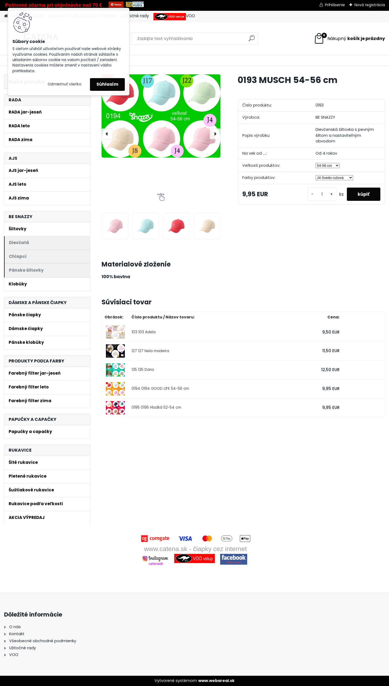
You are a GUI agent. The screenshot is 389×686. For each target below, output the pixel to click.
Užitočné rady (135, 16)
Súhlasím (107, 84)
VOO (174, 16)
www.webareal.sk (216, 680)
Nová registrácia (369, 5)
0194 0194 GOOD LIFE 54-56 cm (160, 388)
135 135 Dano (143, 369)
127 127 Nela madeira (150, 351)
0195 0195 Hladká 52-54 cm (156, 407)
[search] (252, 40)
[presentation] (107, 133)
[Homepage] (6, 16)
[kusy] (322, 194)
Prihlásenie (335, 5)
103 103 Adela (144, 332)
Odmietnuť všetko (64, 84)
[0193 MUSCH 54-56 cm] (161, 115)
